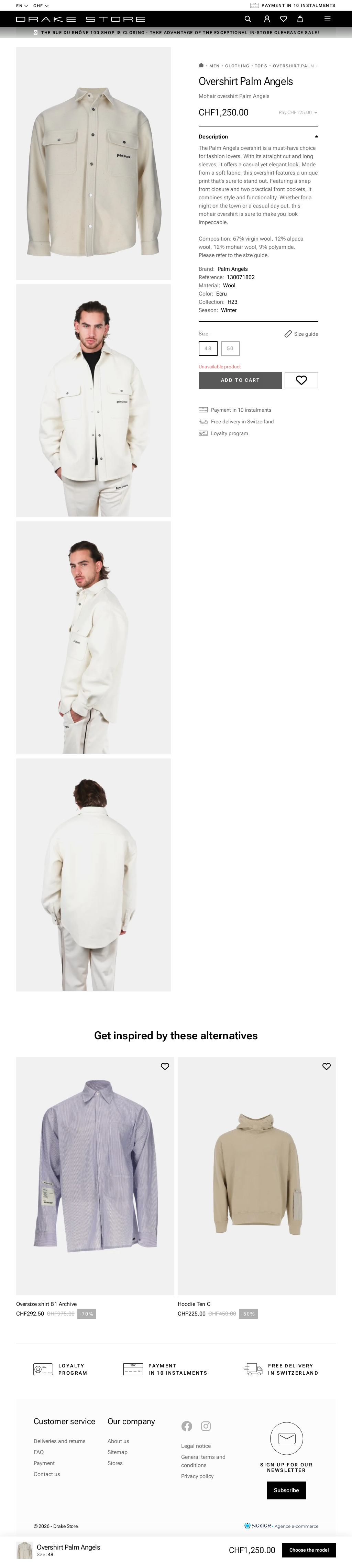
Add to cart (240, 380)
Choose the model (309, 1550)
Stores (115, 1463)
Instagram (209, 1426)
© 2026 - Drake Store (56, 1526)
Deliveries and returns (60, 1441)
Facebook (189, 1426)
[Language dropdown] (22, 5)
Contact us (47, 1474)
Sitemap (118, 1452)
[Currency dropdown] (41, 5)
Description (213, 136)
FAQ (39, 1452)
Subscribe (286, 1490)
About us (118, 1441)
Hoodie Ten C (194, 1304)
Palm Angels (233, 269)
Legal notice (196, 1446)
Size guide (301, 334)
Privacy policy (197, 1476)
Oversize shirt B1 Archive (46, 1304)
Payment (44, 1463)
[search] (248, 19)
